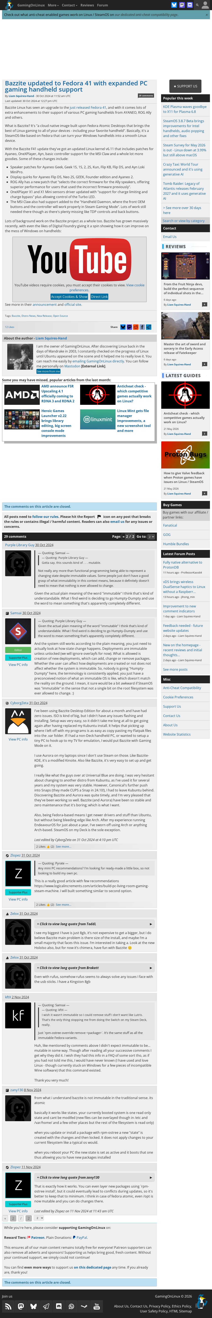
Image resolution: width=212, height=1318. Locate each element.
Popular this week (178, 98)
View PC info (18, 664)
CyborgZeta (19, 703)
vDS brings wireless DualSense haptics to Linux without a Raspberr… (184, 587)
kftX (8, 997)
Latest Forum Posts (179, 554)
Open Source (60, 316)
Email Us (170, 236)
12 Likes (9, 327)
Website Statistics (177, 734)
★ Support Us (185, 86)
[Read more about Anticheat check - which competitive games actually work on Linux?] (185, 410)
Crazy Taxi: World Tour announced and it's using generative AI (182, 169)
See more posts (175, 669)
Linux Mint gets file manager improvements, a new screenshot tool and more (134, 421)
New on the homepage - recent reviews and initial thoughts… (182, 650)
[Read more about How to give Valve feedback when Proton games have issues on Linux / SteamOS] (185, 470)
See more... (63, 846)
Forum (102, 5)
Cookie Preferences (178, 697)
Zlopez (15, 855)
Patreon (36, 1237)
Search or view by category (184, 221)
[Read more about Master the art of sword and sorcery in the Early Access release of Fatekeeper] (185, 340)
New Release (44, 316)
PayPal (80, 1237)
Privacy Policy (159, 1306)
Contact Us (171, 715)
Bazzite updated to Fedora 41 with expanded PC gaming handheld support (76, 86)
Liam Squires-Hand (21, 96)
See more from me (48, 371)
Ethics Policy (181, 1306)
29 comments (146, 95)
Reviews (87, 5)
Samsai (16, 613)
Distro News (29, 316)
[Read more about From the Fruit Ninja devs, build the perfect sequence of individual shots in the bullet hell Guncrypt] (185, 281)
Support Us (172, 706)
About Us (170, 725)
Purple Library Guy (19, 545)
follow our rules (45, 516)
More (53, 5)
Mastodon (72, 366)
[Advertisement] (106, 50)
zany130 (16, 1090)
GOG (167, 534)
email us (117, 521)
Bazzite (16, 316)
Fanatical (170, 525)
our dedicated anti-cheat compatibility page (146, 14)
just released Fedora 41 (88, 107)
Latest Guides (183, 375)
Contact (69, 5)
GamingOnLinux (31, 5)
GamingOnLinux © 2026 (173, 1296)
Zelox (14, 913)
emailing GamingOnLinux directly (98, 361)
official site (72, 304)
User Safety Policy (154, 1311)
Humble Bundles (176, 544)
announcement (45, 304)
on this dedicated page (92, 1267)
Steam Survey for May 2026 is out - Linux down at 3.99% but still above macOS (184, 150)
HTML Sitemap (180, 1311)
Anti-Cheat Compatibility (182, 688)
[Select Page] (39, 1218)
